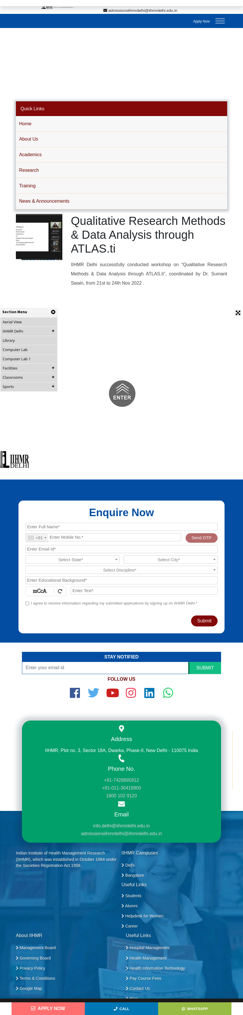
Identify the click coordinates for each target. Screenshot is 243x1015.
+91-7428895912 (121, 780)
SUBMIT (205, 667)
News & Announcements (44, 201)
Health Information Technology (155, 968)
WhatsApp (195, 1009)
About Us (28, 139)
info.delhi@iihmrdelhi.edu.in (121, 825)
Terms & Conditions (35, 978)
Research (29, 170)
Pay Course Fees (143, 978)
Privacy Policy (30, 968)
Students (131, 895)
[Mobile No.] (103, 537)
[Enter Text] (144, 591)
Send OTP (202, 538)
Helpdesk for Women (143, 916)
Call (121, 1009)
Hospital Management (147, 947)
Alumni (130, 906)
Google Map (29, 988)
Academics (30, 154)
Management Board (36, 947)
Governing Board (33, 958)
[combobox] (37, 537)
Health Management (146, 958)
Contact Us (138, 988)
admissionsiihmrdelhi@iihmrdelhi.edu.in (140, 10)
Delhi (128, 865)
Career (130, 926)
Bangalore (133, 875)
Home (25, 123)
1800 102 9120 (121, 795)
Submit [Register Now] (204, 620)
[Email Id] (121, 549)
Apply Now (201, 21)
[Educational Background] (121, 580)
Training (27, 185)
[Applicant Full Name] (121, 527)
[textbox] (72, 560)
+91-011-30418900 (121, 787)
